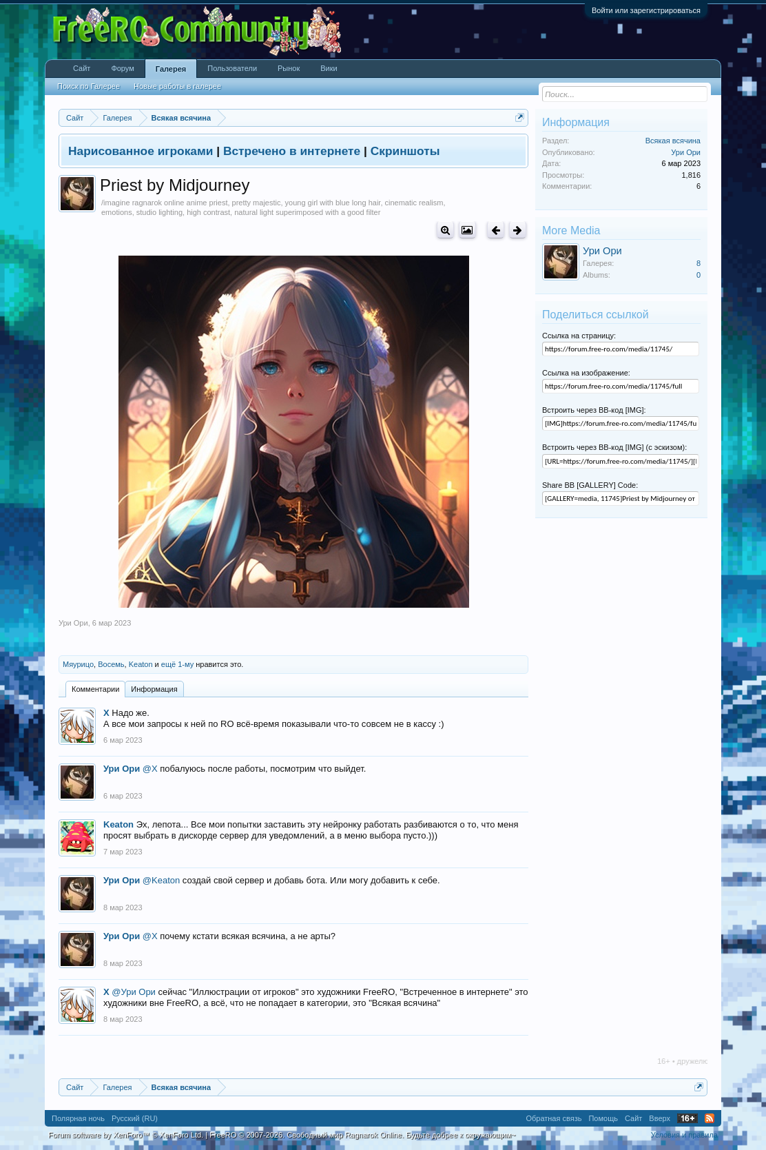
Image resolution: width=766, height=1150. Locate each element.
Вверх (659, 1118)
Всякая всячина (673, 140)
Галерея (171, 69)
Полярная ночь (78, 1118)
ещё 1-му (177, 664)
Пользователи (232, 68)
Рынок (289, 68)
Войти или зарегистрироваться (646, 10)
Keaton (141, 664)
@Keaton (161, 880)
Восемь (111, 664)
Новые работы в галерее (177, 86)
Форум (122, 68)
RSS (709, 1118)
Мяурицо (78, 664)
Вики (328, 68)
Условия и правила (684, 1135)
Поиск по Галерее (88, 86)
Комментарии (95, 689)
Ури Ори (73, 623)
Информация (154, 689)
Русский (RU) (135, 1118)
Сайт (81, 68)
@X (150, 768)
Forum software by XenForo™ (125, 1135)
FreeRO (362, 1135)
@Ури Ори (134, 992)
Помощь (603, 1118)
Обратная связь (553, 1118)
